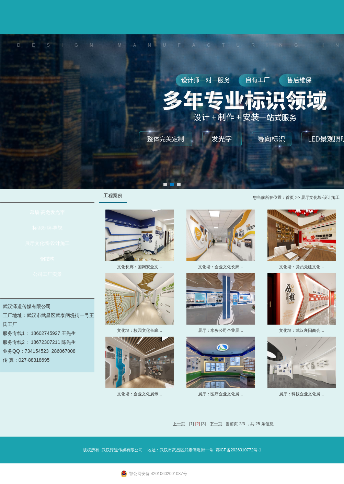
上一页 (179, 423)
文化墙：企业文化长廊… (220, 266)
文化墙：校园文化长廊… (139, 330)
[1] (191, 423)
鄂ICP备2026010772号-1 (238, 450)
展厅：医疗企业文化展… (220, 394)
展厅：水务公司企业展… (220, 330)
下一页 (216, 423)
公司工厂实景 (47, 274)
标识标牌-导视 (47, 227)
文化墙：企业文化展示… (139, 394)
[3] (203, 423)
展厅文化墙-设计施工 (47, 243)
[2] (197, 423)
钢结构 (47, 258)
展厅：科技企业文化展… (301, 394)
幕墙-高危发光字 (47, 212)
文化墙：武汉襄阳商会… (301, 330)
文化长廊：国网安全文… (139, 266)
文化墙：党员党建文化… (301, 266)
